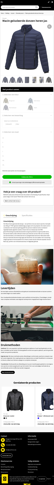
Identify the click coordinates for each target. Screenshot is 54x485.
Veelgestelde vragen (33, 442)
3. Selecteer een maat (10, 132)
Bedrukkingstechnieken (34, 444)
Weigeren (49, 478)
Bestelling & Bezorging (7, 467)
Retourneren (4, 472)
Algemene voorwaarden (34, 464)
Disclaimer (31, 472)
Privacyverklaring (32, 469)
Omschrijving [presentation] (11, 215)
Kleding (7, 13)
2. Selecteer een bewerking (12, 115)
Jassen (12, 13)
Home (2, 13)
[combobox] (20, 7)
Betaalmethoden (5, 469)
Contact (3, 464)
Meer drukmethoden (8, 372)
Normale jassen (20, 13)
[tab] (10, 216)
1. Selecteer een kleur (10, 94)
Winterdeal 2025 (32, 439)
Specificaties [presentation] (27, 215)
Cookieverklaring (32, 467)
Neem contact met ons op (12, 201)
